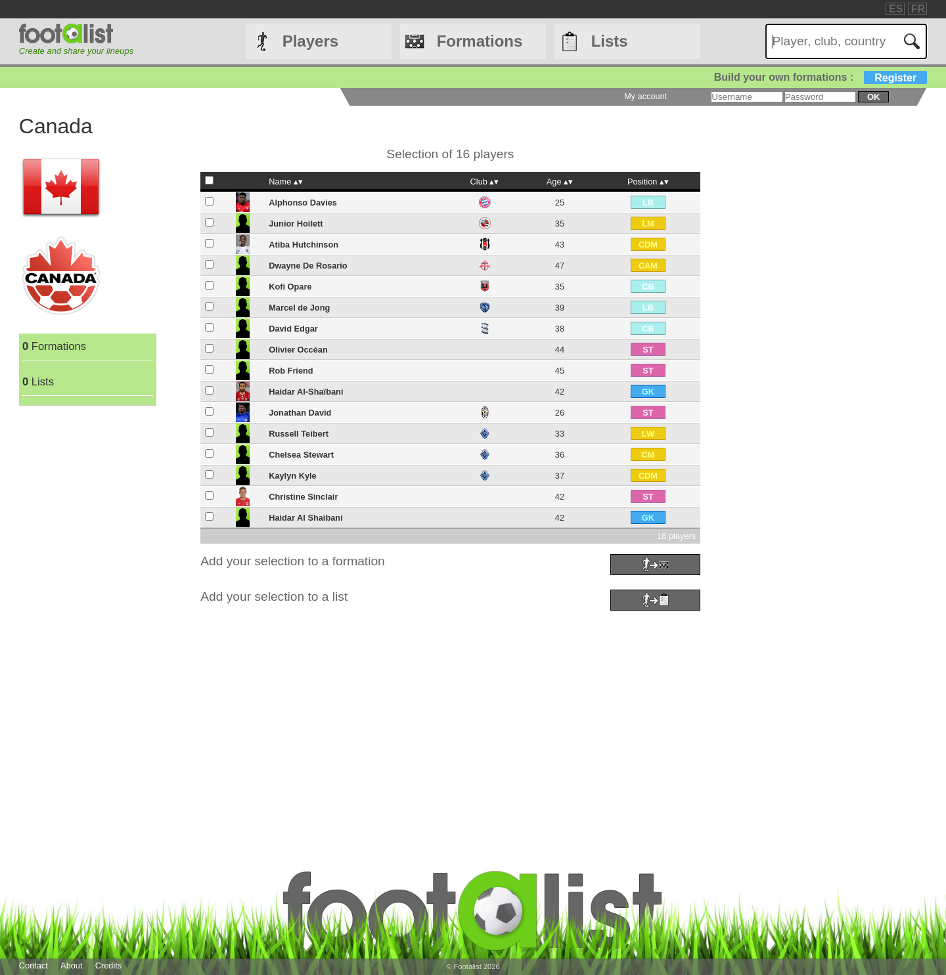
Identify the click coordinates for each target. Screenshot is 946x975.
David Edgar (293, 329)
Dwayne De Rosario (308, 266)
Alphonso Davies (303, 202)
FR (918, 8)
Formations (480, 41)
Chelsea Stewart (301, 455)
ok (873, 97)
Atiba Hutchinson (303, 244)
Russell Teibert (298, 434)
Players (310, 41)
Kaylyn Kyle (293, 476)
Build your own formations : (820, 77)
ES (896, 8)
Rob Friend (291, 371)
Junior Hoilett (296, 223)
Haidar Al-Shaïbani (306, 392)
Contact (33, 965)
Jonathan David (300, 413)
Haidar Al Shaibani (306, 518)
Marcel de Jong (299, 308)
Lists (609, 41)
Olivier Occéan (298, 350)
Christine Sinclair (303, 497)
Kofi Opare (290, 287)
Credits (108, 965)
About (71, 965)
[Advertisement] (413, 706)
